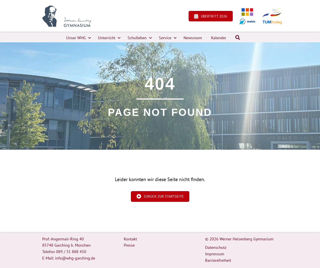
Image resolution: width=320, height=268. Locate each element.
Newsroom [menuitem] (193, 37)
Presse (129, 245)
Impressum (214, 253)
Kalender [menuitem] (218, 37)
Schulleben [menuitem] (137, 37)
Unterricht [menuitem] (106, 37)
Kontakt (130, 238)
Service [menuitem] (165, 37)
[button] (89, 38)
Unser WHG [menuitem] (76, 37)
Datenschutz (215, 247)
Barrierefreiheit (218, 260)
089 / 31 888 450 (71, 251)
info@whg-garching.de (75, 258)
